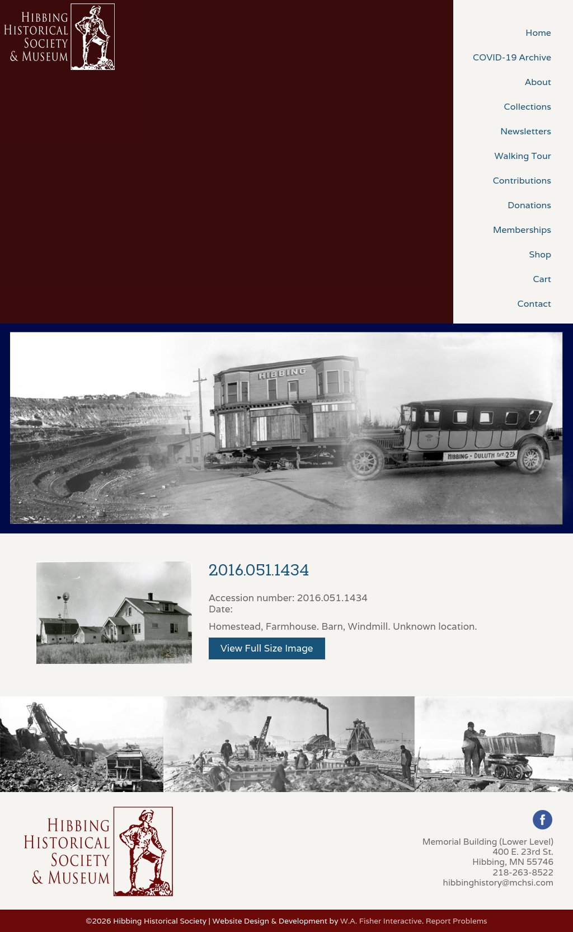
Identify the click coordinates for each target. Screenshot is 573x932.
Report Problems (456, 921)
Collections (527, 107)
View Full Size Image (266, 648)
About (538, 82)
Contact (534, 304)
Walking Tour (522, 156)
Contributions (522, 180)
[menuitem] (513, 32)
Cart (542, 279)
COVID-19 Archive (512, 57)
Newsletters (525, 131)
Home (538, 33)
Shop (540, 254)
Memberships (522, 230)
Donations (529, 205)
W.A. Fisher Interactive (381, 921)
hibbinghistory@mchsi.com (498, 882)
